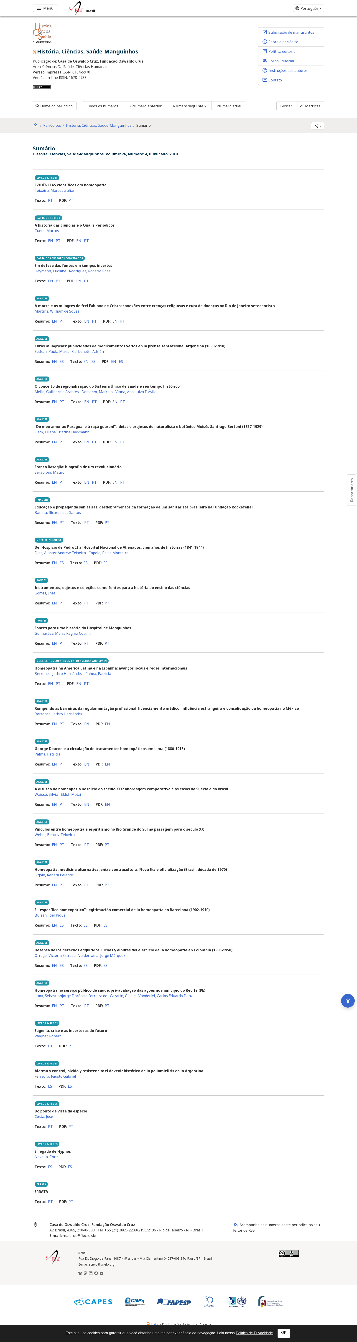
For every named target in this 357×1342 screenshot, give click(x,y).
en (50, 240)
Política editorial (279, 51)
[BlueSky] (80, 1273)
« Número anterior (146, 106)
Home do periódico (54, 106)
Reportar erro (351, 490)
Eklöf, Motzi (71, 794)
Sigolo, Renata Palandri (54, 874)
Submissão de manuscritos (288, 32)
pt (50, 200)
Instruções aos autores (285, 70)
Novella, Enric (46, 1156)
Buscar (286, 106)
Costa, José (44, 1116)
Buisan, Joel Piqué (50, 915)
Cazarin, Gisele (123, 995)
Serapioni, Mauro (49, 472)
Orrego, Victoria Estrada (55, 955)
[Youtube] (101, 1273)
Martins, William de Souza (57, 311)
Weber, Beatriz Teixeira (55, 834)
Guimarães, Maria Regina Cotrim (63, 633)
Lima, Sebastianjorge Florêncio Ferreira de (71, 995)
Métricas (310, 106)
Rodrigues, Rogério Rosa (89, 270)
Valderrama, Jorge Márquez (101, 955)
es (62, 361)
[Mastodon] (85, 1273)
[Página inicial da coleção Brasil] (53, 1263)
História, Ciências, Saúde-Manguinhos (98, 125)
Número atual (229, 106)
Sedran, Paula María (52, 351)
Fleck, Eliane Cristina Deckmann (62, 432)
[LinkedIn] (90, 1273)
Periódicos (52, 125)
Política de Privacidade (254, 1333)
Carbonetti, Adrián (88, 351)
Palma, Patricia (98, 673)
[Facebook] (96, 1273)
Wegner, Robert (48, 1036)
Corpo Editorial (278, 60)
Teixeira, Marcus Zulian (55, 190)
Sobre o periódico (280, 41)
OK (283, 1332)
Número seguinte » (189, 106)
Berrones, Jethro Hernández (59, 673)
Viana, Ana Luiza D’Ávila (135, 391)
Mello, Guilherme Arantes (57, 391)
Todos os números (102, 106)
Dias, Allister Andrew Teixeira (60, 552)
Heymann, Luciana (50, 270)
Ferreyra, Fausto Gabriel (55, 1076)
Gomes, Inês (45, 593)
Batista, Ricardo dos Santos (58, 512)
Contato (272, 80)
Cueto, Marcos (47, 230)
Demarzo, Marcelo (97, 391)
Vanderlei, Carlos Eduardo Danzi (166, 995)
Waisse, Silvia (46, 794)
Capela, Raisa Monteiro (108, 552)
